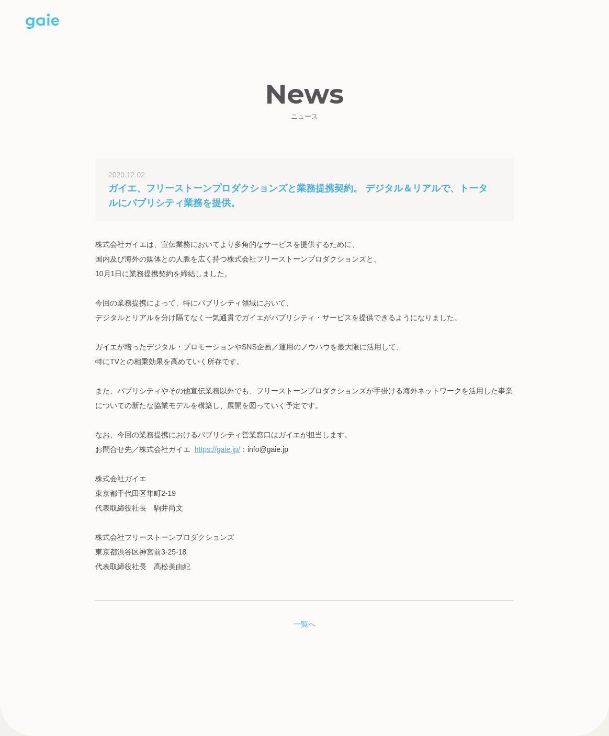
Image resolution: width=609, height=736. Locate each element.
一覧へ (304, 624)
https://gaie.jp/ (217, 449)
